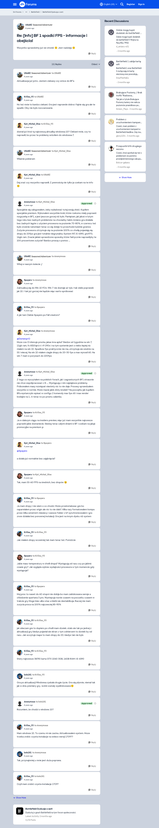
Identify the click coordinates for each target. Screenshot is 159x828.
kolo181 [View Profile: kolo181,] (28, 674)
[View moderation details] (95, 203)
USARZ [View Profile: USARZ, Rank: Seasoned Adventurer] (28, 25)
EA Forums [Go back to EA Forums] (17, 12)
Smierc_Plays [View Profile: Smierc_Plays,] (122, 109)
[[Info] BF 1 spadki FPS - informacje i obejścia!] (38, 28)
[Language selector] (109, 4)
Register (131, 4)
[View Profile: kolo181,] (20, 676)
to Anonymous (58, 256)
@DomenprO (23, 338)
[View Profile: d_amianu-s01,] (111, 32)
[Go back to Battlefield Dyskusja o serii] (50, 808)
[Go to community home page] (28, 4)
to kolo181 (41, 701)
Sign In (141, 4)
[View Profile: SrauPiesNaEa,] (111, 63)
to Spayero (39, 307)
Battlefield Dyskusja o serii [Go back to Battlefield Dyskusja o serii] (53, 12)
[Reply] (92, 54)
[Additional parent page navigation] (26, 12)
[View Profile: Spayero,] (20, 282)
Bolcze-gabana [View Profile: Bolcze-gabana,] (123, 162)
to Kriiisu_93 (47, 124)
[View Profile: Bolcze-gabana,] (111, 148)
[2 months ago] (123, 51)
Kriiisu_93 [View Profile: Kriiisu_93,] (29, 96)
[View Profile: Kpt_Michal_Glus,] (20, 125)
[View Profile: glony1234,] (111, 121)
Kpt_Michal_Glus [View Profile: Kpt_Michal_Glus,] (32, 124)
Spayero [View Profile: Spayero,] (28, 280)
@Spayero (22, 450)
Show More (19, 797)
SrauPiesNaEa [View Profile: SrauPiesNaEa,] (122, 77)
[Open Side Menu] (15, 4)
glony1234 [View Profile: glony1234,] (120, 135)
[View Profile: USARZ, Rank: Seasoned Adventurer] (20, 26)
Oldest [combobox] (95, 64)
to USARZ (56, 73)
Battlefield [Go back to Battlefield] (35, 12)
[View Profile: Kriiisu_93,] (20, 98)
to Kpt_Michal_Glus (61, 151)
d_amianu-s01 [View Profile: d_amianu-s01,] (122, 46)
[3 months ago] (135, 109)
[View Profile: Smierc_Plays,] (111, 95)
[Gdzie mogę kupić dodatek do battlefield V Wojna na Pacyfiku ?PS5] (129, 39)
